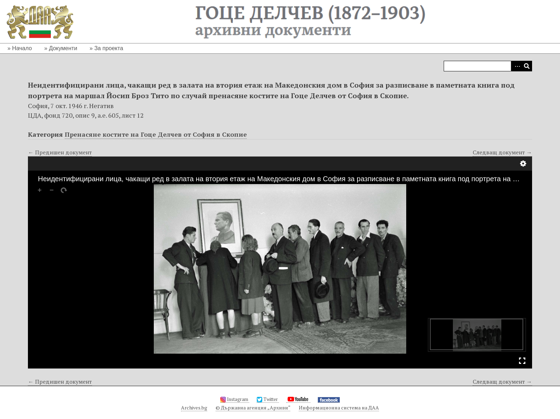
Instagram (234, 399)
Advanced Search (516, 66)
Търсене (526, 66)
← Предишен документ (60, 152)
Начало (22, 48)
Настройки (523, 163)
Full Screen (522, 360)
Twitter (268, 399)
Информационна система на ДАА (339, 407)
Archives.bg (194, 407)
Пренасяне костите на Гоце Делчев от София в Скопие (156, 134)
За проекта (108, 48)
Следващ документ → (502, 152)
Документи (63, 48)
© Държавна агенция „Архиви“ (253, 407)
